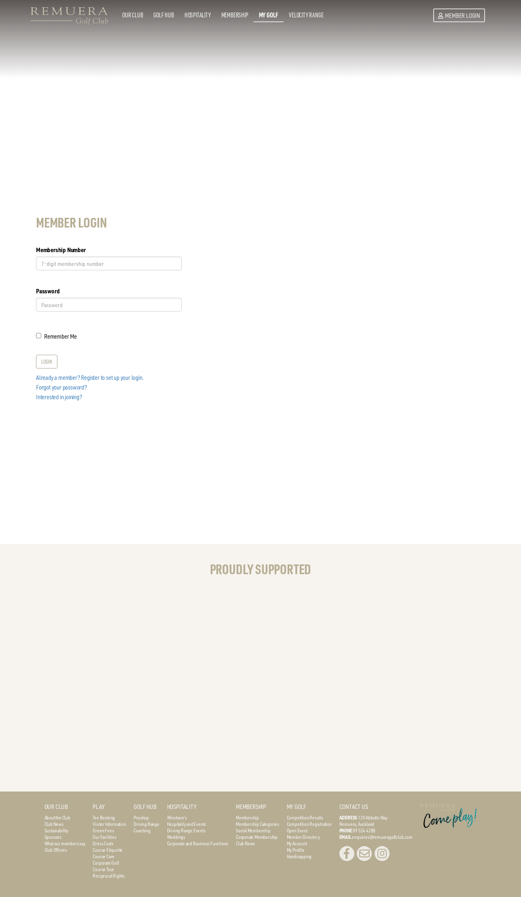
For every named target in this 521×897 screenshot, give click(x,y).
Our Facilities (104, 837)
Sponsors (52, 837)
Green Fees (103, 830)
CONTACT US (353, 807)
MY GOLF (297, 807)
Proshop (141, 817)
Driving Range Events (186, 830)
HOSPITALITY (182, 807)
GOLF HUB (144, 807)
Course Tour (103, 869)
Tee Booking (104, 817)
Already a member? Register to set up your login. (90, 377)
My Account (297, 843)
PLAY (98, 807)
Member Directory (303, 837)
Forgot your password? (61, 387)
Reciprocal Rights (109, 875)
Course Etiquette (108, 849)
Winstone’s (177, 817)
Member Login (459, 15)
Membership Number (61, 250)
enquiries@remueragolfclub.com (382, 837)
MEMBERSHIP (251, 807)
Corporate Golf (106, 862)
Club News (54, 824)
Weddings (176, 837)
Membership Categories (257, 824)
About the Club (57, 817)
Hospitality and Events (186, 824)
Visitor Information (109, 824)
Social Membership (253, 830)
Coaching (141, 830)
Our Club (132, 15)
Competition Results (305, 817)
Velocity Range (306, 15)
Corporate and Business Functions (198, 843)
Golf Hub (163, 15)
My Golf (269, 15)
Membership (234, 15)
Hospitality (197, 15)
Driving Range (146, 824)
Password (47, 291)
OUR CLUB (56, 807)
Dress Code (103, 843)
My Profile (296, 849)
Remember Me (56, 336)
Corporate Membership (256, 837)
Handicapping (299, 856)
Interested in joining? (59, 397)
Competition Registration (309, 824)
